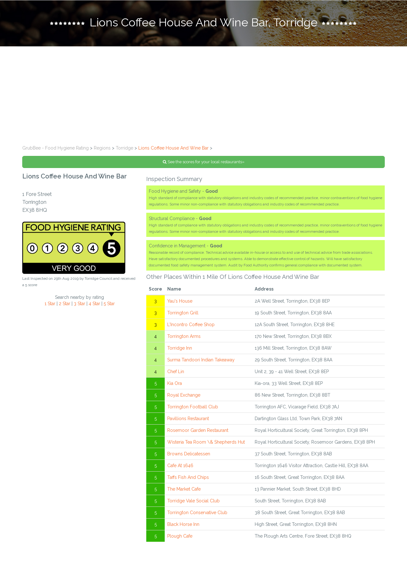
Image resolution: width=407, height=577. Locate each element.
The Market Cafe (184, 489)
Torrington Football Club (192, 406)
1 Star (50, 303)
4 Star (94, 303)
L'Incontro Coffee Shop (191, 324)
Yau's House (179, 301)
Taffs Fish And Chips (188, 477)
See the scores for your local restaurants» (204, 161)
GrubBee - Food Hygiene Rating (55, 148)
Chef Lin (175, 371)
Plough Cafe (179, 536)
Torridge (124, 148)
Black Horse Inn (183, 524)
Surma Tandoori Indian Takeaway (201, 359)
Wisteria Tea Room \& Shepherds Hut (206, 442)
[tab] (203, 23)
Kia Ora (174, 383)
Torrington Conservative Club (197, 512)
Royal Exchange (183, 395)
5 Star (109, 303)
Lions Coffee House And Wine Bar (173, 148)
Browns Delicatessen (188, 453)
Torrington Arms (184, 336)
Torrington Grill (182, 312)
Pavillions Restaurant (188, 418)
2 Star (64, 303)
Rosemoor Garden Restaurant (197, 430)
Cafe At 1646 (180, 465)
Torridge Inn (179, 348)
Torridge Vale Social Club (193, 500)
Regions (102, 148)
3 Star (79, 303)
